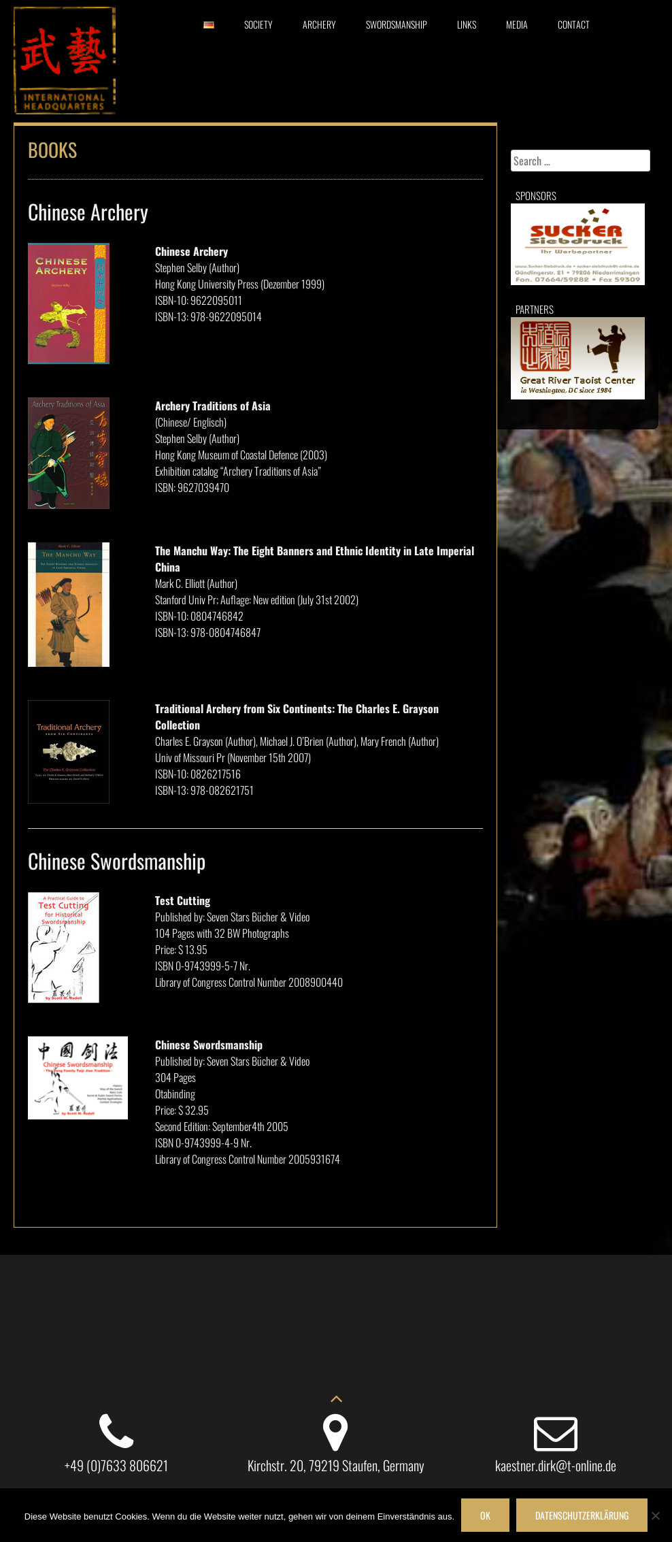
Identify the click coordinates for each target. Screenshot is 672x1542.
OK (485, 1515)
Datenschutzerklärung (581, 1515)
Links (466, 24)
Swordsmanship (396, 24)
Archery (319, 24)
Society (258, 24)
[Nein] (655, 1515)
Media (517, 24)
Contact (574, 24)
